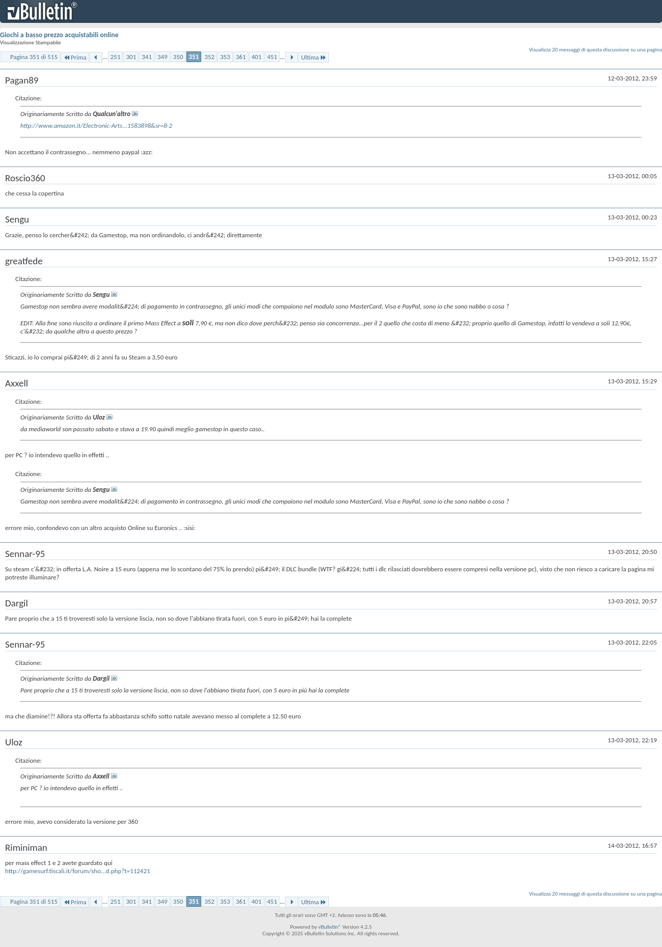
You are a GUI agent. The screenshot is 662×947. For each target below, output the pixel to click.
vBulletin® (329, 927)
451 (272, 57)
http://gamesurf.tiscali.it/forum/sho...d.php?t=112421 (77, 871)
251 (116, 57)
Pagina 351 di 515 (34, 57)
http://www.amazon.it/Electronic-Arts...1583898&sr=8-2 (96, 125)
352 (209, 57)
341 (147, 57)
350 (178, 57)
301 (131, 57)
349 (162, 57)
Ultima (313, 57)
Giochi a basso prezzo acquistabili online (59, 35)
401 (257, 57)
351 (194, 57)
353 (225, 57)
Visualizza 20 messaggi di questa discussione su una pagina (595, 49)
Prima (75, 57)
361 (241, 57)
